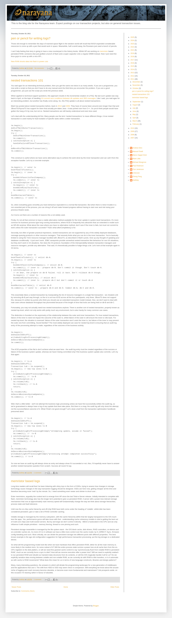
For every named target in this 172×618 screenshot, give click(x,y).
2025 (133, 37)
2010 (60, 106)
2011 (133, 79)
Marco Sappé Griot (140, 155)
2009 (68, 106)
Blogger (96, 606)
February (136, 124)
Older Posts (114, 587)
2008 (133, 135)
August (135, 105)
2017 (133, 60)
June (134, 111)
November (137, 85)
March (135, 121)
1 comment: (38, 473)
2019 (133, 53)
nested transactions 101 (27, 80)
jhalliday (136, 180)
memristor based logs (25, 481)
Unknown (136, 173)
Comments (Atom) (27, 591)
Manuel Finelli (138, 151)
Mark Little (136, 159)
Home (66, 587)
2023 (133, 44)
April (134, 118)
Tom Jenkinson (138, 169)
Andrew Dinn (137, 148)
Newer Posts (16, 587)
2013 (133, 73)
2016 (133, 63)
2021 (133, 50)
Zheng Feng (137, 176)
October (136, 88)
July (134, 108)
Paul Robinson (138, 166)
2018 (133, 57)
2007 (133, 138)
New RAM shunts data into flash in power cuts (29, 61)
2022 (133, 47)
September (137, 102)
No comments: (40, 68)
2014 (133, 69)
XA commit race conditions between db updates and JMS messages (68, 98)
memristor (104, 51)
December (137, 82)
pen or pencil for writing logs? (30, 38)
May (134, 114)
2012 (133, 76)
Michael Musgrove (139, 162)
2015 (133, 66)
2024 (133, 40)
